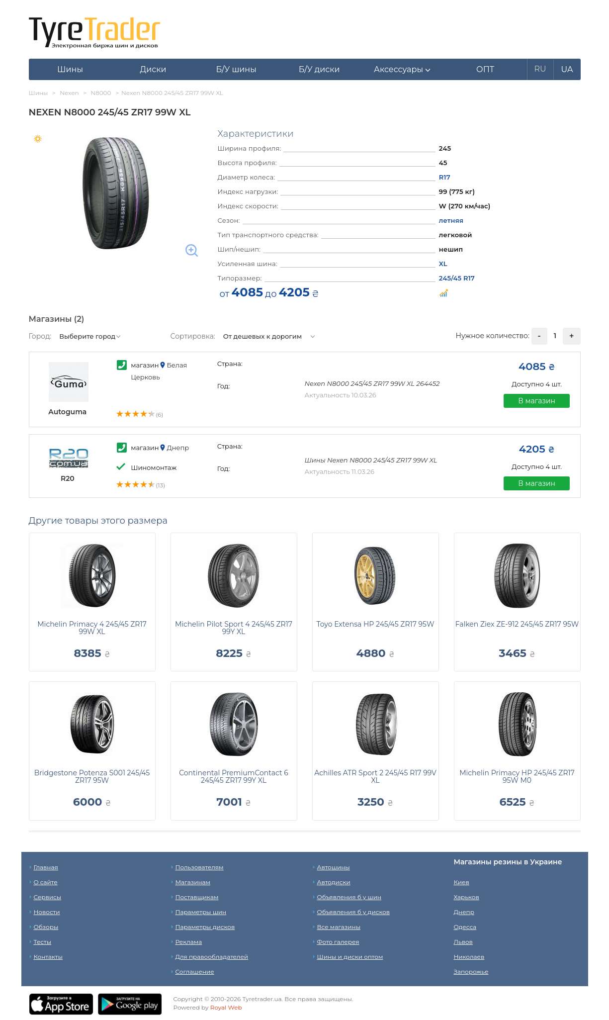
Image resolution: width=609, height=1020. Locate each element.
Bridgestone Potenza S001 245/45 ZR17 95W (92, 776)
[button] (402, 70)
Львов (463, 941)
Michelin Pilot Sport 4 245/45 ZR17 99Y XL (233, 628)
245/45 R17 (457, 278)
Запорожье (471, 971)
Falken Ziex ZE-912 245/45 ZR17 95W (517, 624)
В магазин (536, 400)
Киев (461, 882)
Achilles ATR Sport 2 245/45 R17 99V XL (375, 776)
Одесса (465, 926)
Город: (40, 336)
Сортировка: (193, 336)
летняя (451, 220)
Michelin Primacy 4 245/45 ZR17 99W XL (92, 628)
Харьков (466, 897)
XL (443, 264)
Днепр (464, 912)
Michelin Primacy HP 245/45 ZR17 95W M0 (517, 776)
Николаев (469, 956)
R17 (444, 177)
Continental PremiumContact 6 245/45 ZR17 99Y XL (233, 776)
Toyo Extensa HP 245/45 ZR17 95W (376, 624)
